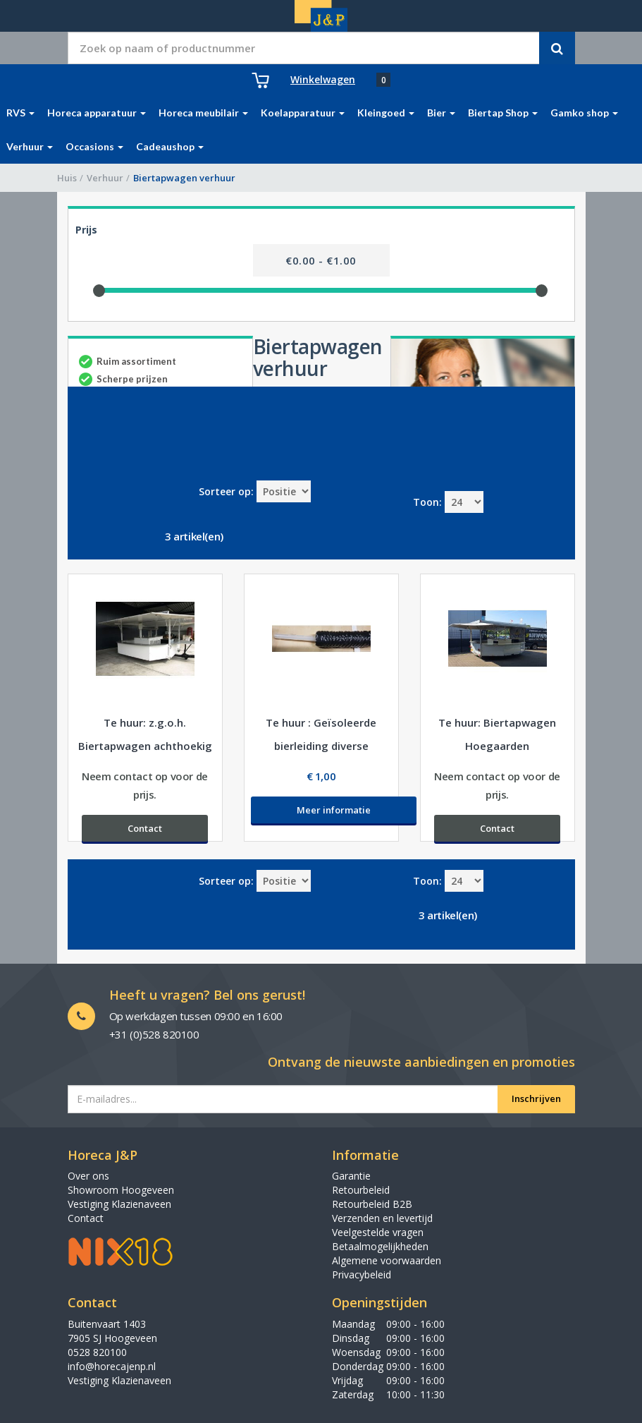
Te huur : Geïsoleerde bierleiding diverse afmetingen (321, 745)
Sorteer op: (226, 491)
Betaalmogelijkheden (380, 1246)
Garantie (351, 1175)
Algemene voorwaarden (386, 1260)
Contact (86, 1218)
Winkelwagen (322, 79)
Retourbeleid (361, 1190)
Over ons (88, 1175)
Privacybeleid (361, 1274)
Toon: (427, 502)
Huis (67, 177)
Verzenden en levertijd (382, 1218)
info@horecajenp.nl (112, 1366)
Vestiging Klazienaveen (119, 1204)
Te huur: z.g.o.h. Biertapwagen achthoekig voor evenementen (145, 745)
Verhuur (105, 177)
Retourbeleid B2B (372, 1204)
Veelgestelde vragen (378, 1232)
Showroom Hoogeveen (121, 1190)
